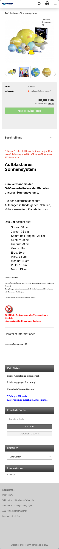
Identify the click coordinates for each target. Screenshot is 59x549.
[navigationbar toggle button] (55, 4)
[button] (54, 73)
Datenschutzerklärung (12, 516)
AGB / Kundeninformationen (14, 511)
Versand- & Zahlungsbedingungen (17, 505)
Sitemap (11, 474)
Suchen (29, 427)
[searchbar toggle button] (39, 4)
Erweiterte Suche (30, 434)
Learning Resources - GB (47, 22)
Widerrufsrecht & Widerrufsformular (18, 500)
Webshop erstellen (19, 545)
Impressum (7, 495)
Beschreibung (13, 137)
